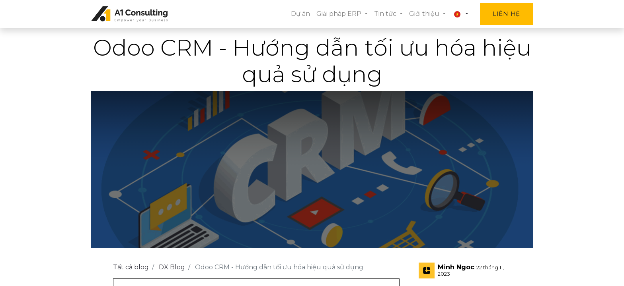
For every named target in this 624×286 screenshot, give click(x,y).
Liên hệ (506, 13)
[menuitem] (300, 14)
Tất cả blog (131, 267)
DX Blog (172, 267)
